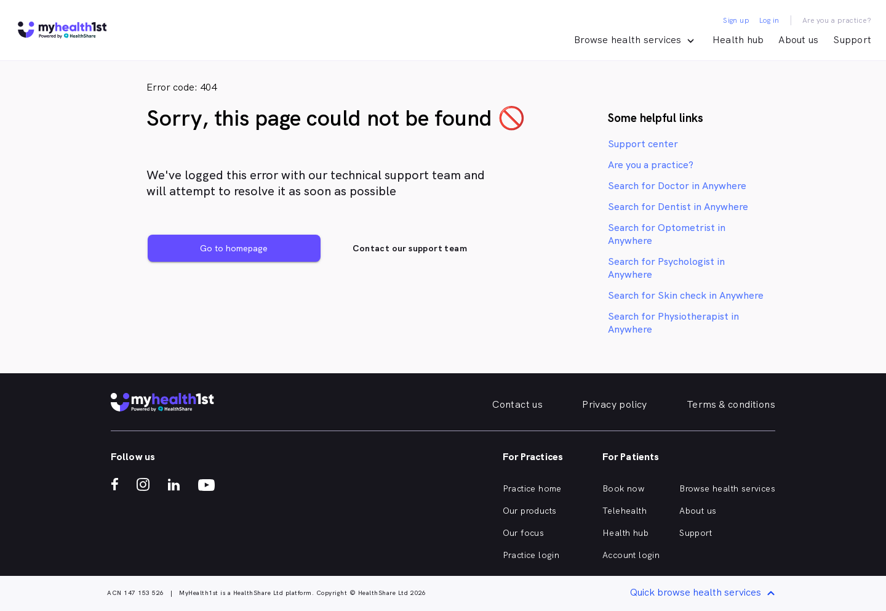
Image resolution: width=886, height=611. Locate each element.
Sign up (736, 20)
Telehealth (624, 510)
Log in (769, 20)
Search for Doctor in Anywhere (677, 185)
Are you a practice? (837, 20)
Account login (631, 554)
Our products (530, 510)
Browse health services (727, 488)
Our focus (524, 532)
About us (798, 39)
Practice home (532, 488)
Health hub (738, 39)
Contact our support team (410, 248)
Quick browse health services (704, 593)
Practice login (531, 554)
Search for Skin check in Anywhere (686, 295)
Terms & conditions (731, 404)
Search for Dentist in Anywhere (678, 206)
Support (852, 39)
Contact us (517, 404)
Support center (643, 143)
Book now (623, 488)
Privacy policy (614, 404)
